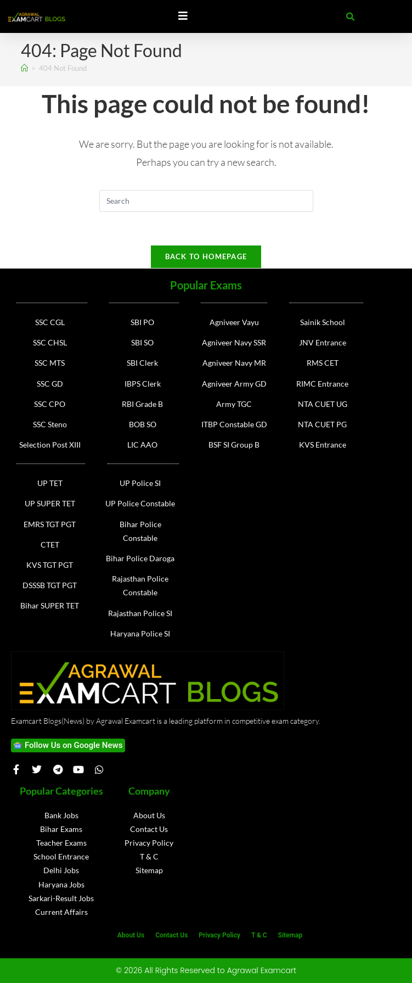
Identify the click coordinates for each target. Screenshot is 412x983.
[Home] (24, 68)
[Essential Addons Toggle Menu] (183, 16)
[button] (350, 17)
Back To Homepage (206, 256)
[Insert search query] (206, 201)
